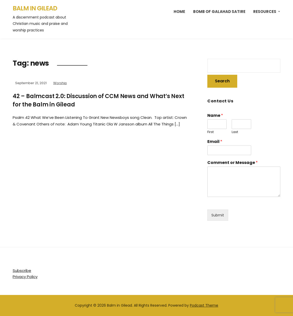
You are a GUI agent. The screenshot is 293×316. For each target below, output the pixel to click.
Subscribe (22, 270)
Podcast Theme (204, 305)
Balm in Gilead (35, 8)
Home (179, 11)
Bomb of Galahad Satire (219, 11)
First (210, 132)
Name (215, 115)
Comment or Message (232, 162)
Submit (217, 215)
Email (214, 141)
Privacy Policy (25, 276)
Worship (60, 83)
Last (235, 132)
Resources (264, 11)
